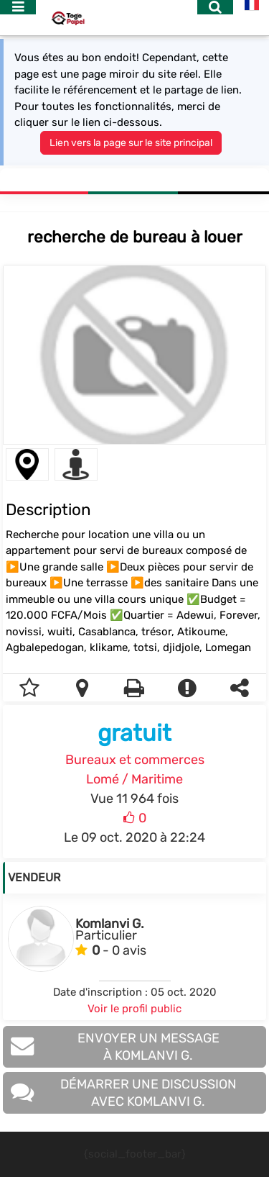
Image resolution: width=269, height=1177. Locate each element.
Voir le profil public (134, 1008)
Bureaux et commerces (134, 760)
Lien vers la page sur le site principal (130, 143)
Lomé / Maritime (134, 779)
